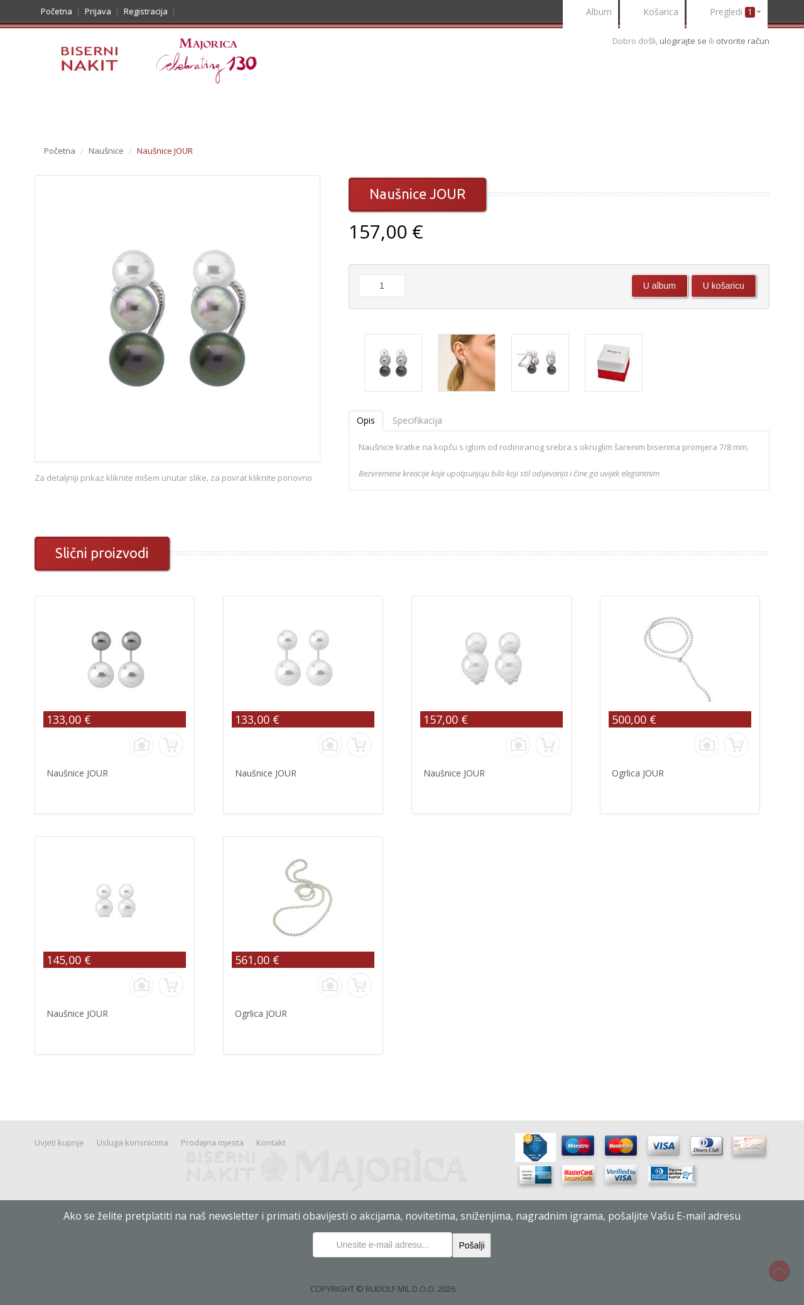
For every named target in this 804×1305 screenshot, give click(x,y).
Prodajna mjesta (212, 1142)
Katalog (65, 111)
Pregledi (727, 13)
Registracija (146, 11)
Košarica (652, 13)
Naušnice (106, 150)
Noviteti (122, 111)
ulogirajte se (684, 40)
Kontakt (511, 111)
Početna (56, 11)
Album (590, 13)
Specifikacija (417, 420)
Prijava (98, 11)
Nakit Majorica (250, 111)
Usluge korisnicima (427, 111)
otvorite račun (742, 40)
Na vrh (786, 1277)
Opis (366, 420)
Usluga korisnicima (132, 1142)
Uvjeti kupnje (333, 111)
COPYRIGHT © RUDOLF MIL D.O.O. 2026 (382, 1288)
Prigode (178, 111)
